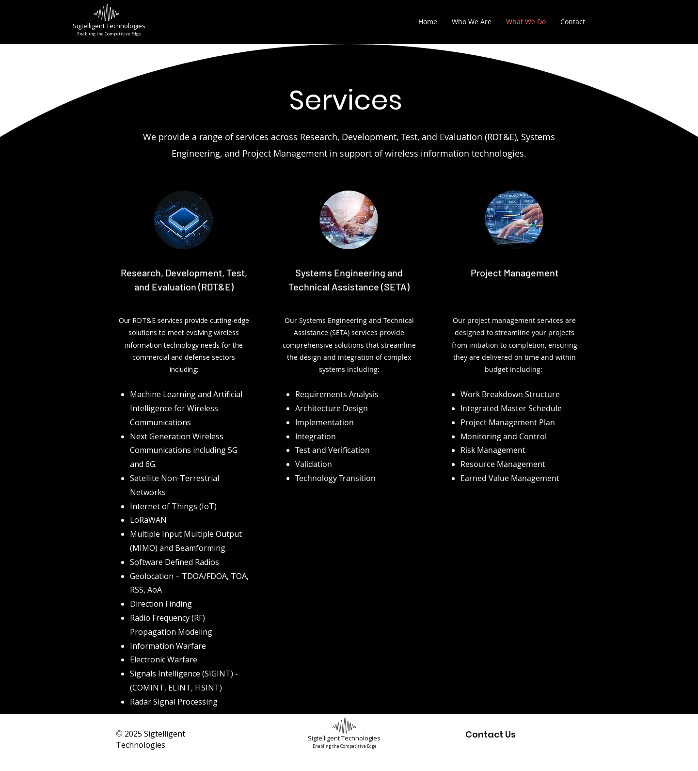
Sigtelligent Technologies (109, 25)
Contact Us (490, 734)
